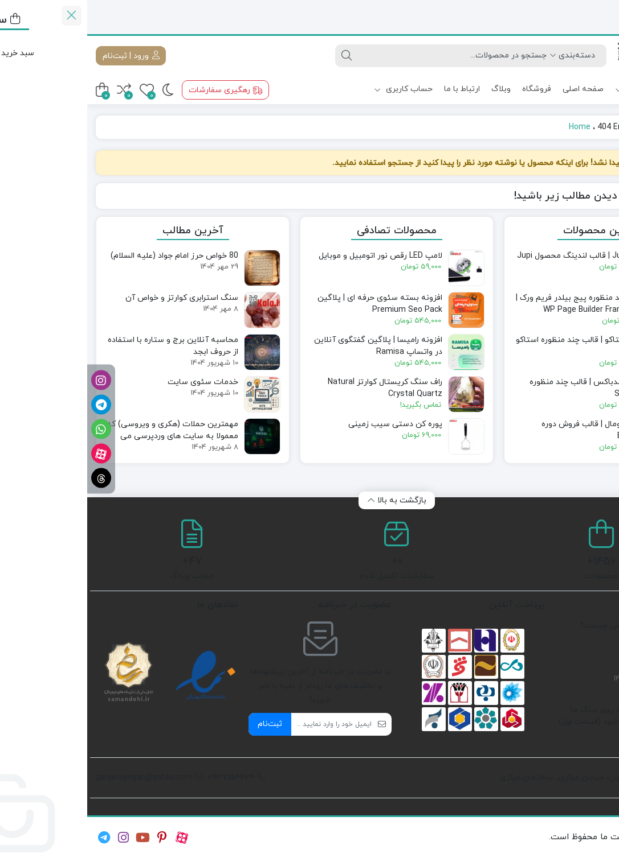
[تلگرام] (14, 405)
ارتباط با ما (375, 89)
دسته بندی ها (566, 90)
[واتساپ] (14, 429)
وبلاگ (413, 89)
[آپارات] (14, 454)
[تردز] (14, 478)
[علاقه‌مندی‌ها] (59, 90)
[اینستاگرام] (14, 380)
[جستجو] (365, 55)
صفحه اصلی (495, 89)
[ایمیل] (244, 724)
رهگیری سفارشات (138, 90)
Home (492, 127)
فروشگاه (449, 89)
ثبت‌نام (182, 724)
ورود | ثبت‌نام (43, 55)
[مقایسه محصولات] (37, 90)
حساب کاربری (316, 89)
